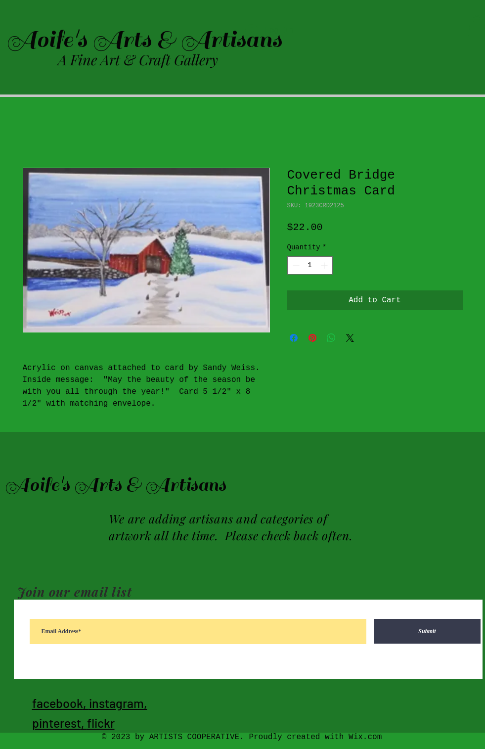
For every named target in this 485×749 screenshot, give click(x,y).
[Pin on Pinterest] (312, 338)
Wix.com (365, 737)
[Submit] (427, 631)
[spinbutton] (310, 265)
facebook (57, 703)
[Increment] (325, 265)
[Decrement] (295, 265)
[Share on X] (350, 338)
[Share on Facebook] (294, 338)
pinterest (56, 722)
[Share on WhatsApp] (331, 338)
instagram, (118, 703)
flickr (101, 722)
